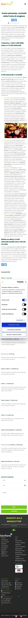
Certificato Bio (4, 540)
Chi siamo (3, 538)
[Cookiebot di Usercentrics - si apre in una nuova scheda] (18, 282)
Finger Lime (7, 213)
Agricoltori (3, 549)
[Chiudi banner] (25, 282)
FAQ (16, 538)
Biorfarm (10, 256)
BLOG (16, 581)
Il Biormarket (4, 548)
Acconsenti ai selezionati (14, 329)
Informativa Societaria (20, 560)
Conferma (14, 511)
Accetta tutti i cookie (14, 324)
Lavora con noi (4, 555)
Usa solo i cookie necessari (14, 334)
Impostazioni (20, 320)
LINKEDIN (18, 587)
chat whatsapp (6, 589)
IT (18, 616)
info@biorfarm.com (7, 591)
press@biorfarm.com (7, 597)
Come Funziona (5, 542)
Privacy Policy (18, 540)
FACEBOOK (18, 583)
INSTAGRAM (18, 585)
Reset (14, 507)
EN (23, 616)
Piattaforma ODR (19, 558)
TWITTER (18, 589)
